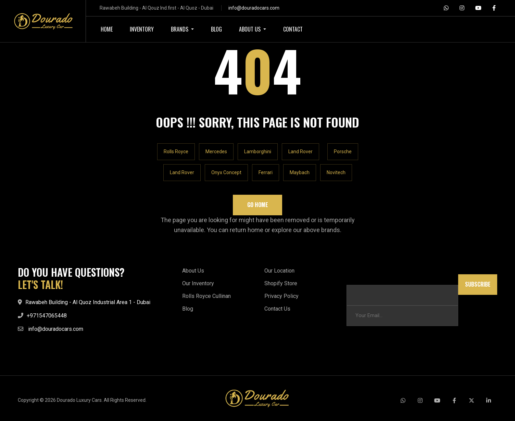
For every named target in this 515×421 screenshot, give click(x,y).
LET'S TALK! (40, 284)
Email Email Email (366, 277)
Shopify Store (280, 283)
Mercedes (216, 151)
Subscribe (477, 284)
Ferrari (266, 172)
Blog (187, 308)
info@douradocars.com (253, 8)
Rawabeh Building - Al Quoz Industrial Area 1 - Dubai (87, 302)
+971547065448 (47, 315)
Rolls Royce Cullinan (206, 296)
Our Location (279, 270)
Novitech (336, 172)
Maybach (300, 172)
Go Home (257, 205)
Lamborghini (257, 151)
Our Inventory (198, 283)
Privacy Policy (281, 296)
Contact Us (277, 308)
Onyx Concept (226, 172)
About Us (193, 270)
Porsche (343, 151)
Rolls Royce (176, 151)
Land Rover (300, 151)
